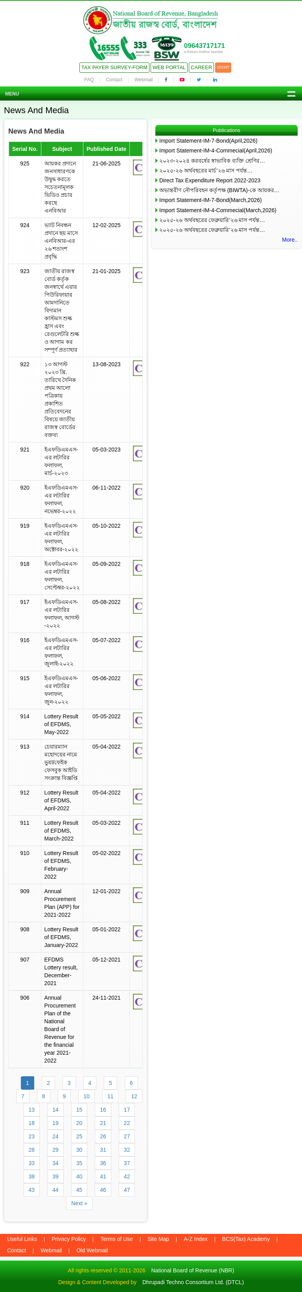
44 (55, 1190)
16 (103, 1110)
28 (32, 1150)
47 (127, 1190)
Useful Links (22, 1239)
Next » (79, 1203)
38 (32, 1176)
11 (110, 1096)
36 (103, 1163)
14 (55, 1110)
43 (32, 1190)
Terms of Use (116, 1239)
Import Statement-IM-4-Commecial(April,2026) (215, 150)
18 (32, 1123)
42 (127, 1176)
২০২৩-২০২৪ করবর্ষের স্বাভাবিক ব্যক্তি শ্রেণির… (212, 161)
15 (79, 1110)
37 (127, 1163)
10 (86, 1096)
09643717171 (204, 46)
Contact (114, 80)
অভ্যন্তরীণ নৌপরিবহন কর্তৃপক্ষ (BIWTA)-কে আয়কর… (219, 190)
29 (55, 1150)
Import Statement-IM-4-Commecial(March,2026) (217, 210)
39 (55, 1176)
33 (32, 1163)
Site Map (158, 1239)
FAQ (89, 80)
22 (127, 1123)
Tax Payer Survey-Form (114, 67)
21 (103, 1123)
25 (79, 1136)
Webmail (143, 80)
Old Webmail (92, 1250)
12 (134, 1096)
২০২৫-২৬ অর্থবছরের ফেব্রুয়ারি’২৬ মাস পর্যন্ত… (212, 220)
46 (103, 1190)
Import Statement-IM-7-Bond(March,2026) (210, 200)
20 (79, 1123)
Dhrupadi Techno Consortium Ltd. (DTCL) (193, 1282)
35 (79, 1163)
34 (55, 1163)
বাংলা (223, 67)
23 (32, 1136)
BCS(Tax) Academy (246, 1239)
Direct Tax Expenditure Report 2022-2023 (209, 180)
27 (127, 1136)
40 (79, 1176)
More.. (290, 240)
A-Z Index (196, 1239)
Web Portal (169, 67)
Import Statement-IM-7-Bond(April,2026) (208, 141)
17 (127, 1110)
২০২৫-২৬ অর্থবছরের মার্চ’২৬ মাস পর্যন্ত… (205, 170)
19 (55, 1123)
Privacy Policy (69, 1239)
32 (127, 1150)
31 (103, 1150)
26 (103, 1136)
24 (55, 1136)
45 (79, 1190)
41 (103, 1176)
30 (79, 1150)
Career (201, 67)
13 (32, 1110)
